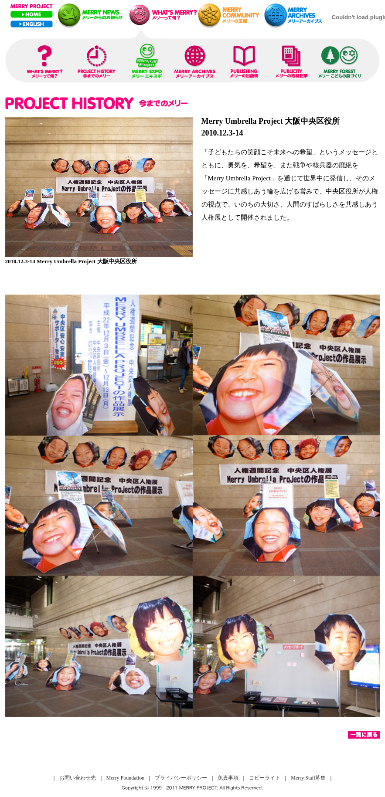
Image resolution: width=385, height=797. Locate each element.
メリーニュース (91, 15)
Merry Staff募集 (308, 778)
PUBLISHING (245, 59)
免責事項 (228, 778)
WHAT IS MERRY (44, 59)
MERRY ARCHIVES (195, 59)
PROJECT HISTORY (96, 59)
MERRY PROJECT (31, 6)
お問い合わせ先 (77, 778)
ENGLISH (31, 23)
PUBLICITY (293, 59)
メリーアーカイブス (295, 15)
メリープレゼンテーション (161, 15)
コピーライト (264, 778)
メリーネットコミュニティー (231, 15)
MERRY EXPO (147, 59)
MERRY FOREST (340, 59)
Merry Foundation (125, 778)
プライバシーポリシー (181, 778)
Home (31, 14)
